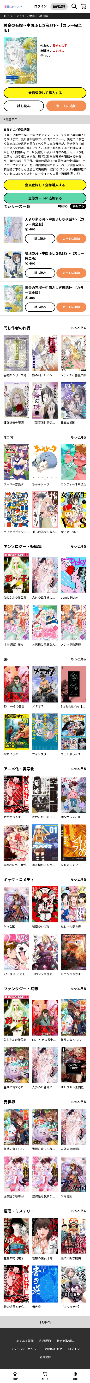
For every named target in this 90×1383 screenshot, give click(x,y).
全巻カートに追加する (45, 198)
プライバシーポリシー (25, 1349)
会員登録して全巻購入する (45, 185)
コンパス (58, 51)
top (6, 16)
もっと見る (78, 328)
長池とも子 (60, 46)
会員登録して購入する (45, 93)
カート (45, 1379)
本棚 (75, 1379)
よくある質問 (25, 1341)
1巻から (63, 206)
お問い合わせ (53, 1349)
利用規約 (45, 1341)
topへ (45, 1322)
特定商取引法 (65, 1341)
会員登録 (59, 6)
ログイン (40, 6)
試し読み (23, 106)
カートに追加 (66, 106)
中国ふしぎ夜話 (38, 16)
